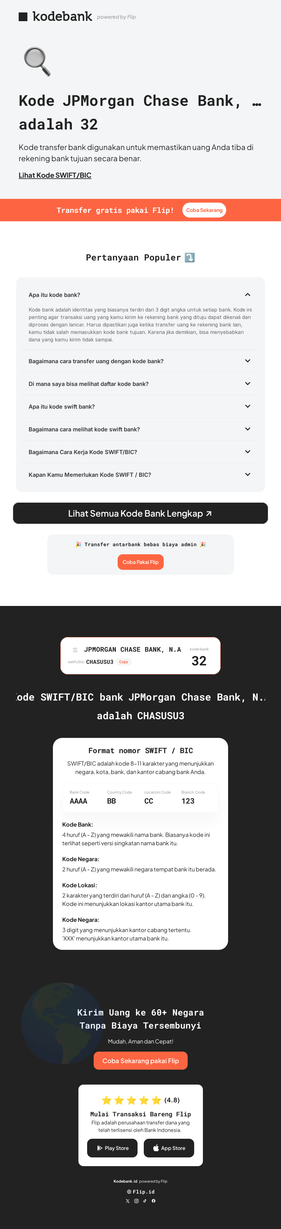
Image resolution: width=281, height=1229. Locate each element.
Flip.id (144, 1191)
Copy (123, 662)
